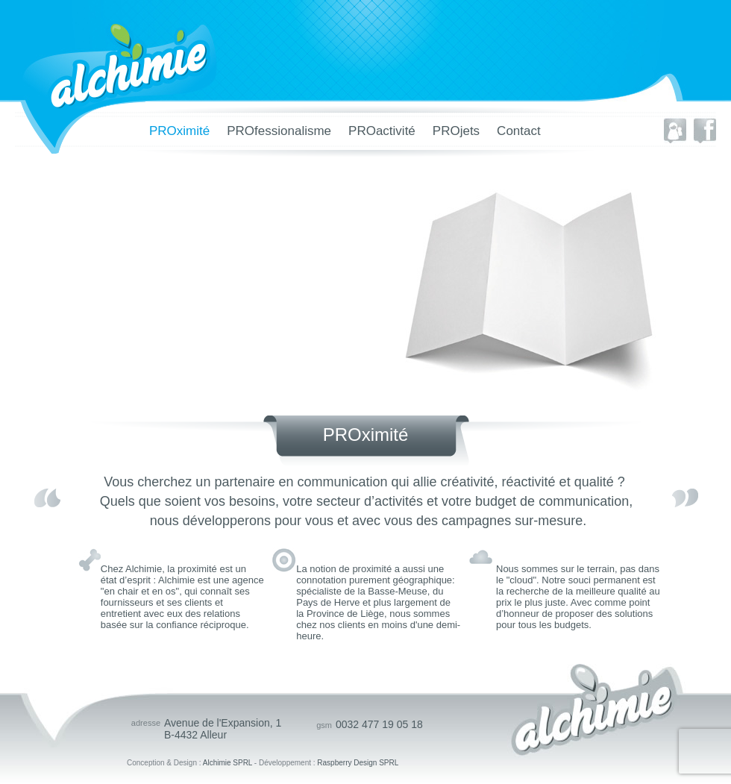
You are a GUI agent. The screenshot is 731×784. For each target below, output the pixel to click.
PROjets (456, 131)
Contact (519, 131)
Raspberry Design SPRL (357, 763)
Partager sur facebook (705, 130)
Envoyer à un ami (675, 130)
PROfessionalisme (279, 131)
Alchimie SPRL (227, 763)
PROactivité (381, 131)
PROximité (179, 131)
